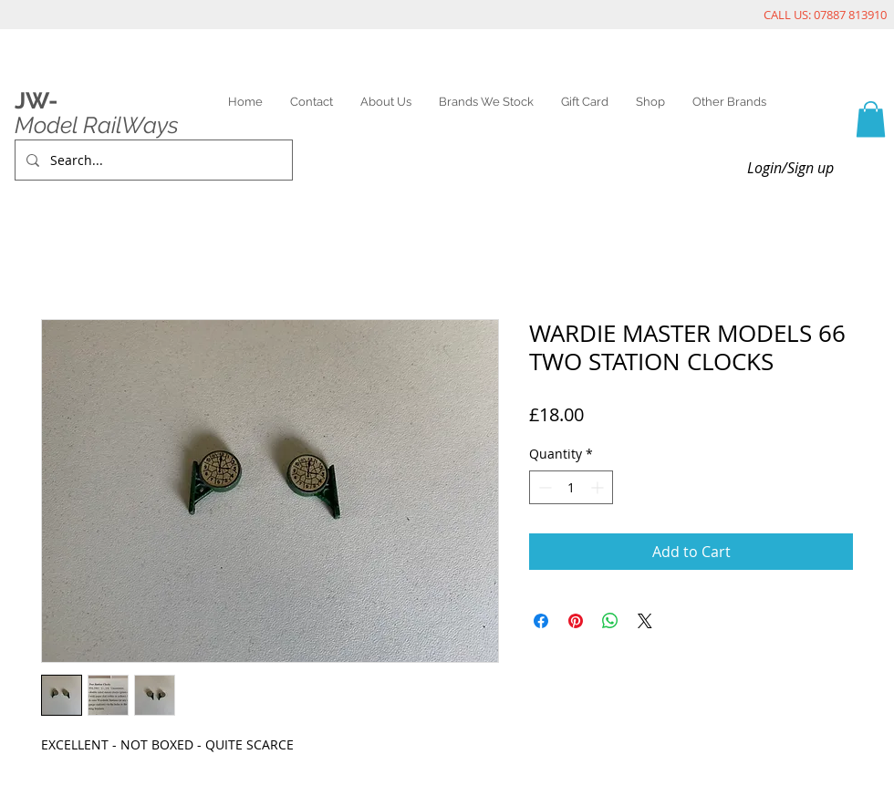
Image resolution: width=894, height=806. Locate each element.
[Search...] (152, 160)
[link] (871, 119)
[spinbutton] (571, 487)
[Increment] (598, 487)
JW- (36, 100)
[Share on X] (645, 621)
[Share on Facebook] (541, 621)
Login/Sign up (790, 168)
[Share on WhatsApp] (610, 621)
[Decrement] (543, 487)
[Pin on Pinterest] (576, 621)
